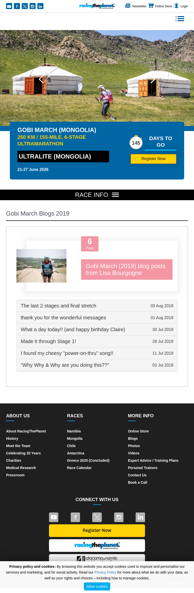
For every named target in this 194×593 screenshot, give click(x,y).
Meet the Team (18, 446)
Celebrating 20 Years (23, 453)
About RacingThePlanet (26, 431)
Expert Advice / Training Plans (153, 460)
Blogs (133, 438)
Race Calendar (79, 468)
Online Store (160, 6)
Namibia (74, 431)
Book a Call (137, 482)
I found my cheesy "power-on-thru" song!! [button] (97, 353)
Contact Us (137, 475)
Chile (71, 446)
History (12, 438)
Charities (13, 460)
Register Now (153, 159)
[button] (41, 79)
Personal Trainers (143, 468)
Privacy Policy (105, 572)
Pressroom (15, 475)
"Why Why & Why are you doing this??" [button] (97, 365)
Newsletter (136, 6)
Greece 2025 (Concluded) (88, 460)
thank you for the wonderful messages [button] (97, 317)
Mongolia (74, 438)
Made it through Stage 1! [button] (97, 341)
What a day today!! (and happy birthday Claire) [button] (97, 329)
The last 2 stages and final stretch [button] (97, 305)
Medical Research (21, 468)
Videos (133, 453)
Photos (134, 446)
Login (180, 6)
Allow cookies (97, 586)
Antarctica (75, 453)
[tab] (97, 306)
